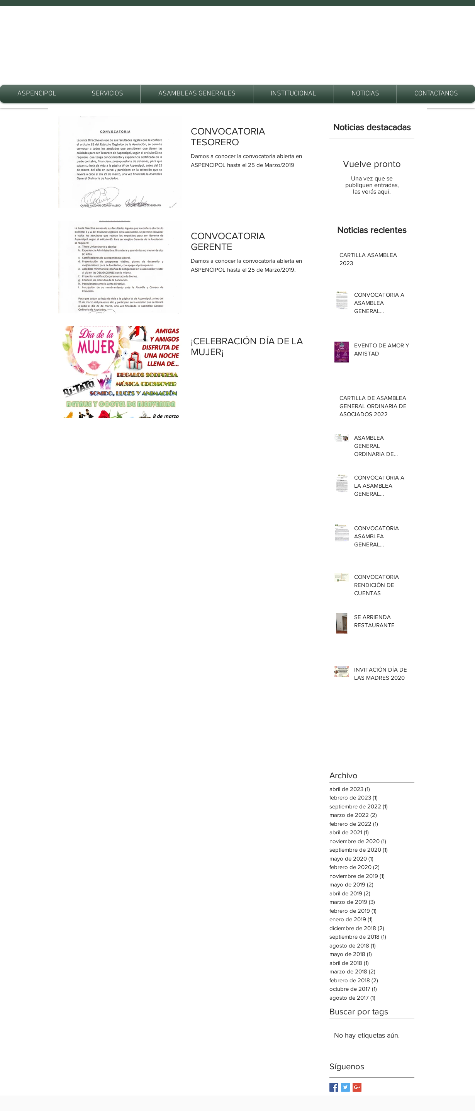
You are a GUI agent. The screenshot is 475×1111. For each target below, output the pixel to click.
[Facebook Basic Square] (333, 1087)
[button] (107, 94)
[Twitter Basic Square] (345, 1087)
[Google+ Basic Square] (357, 1087)
